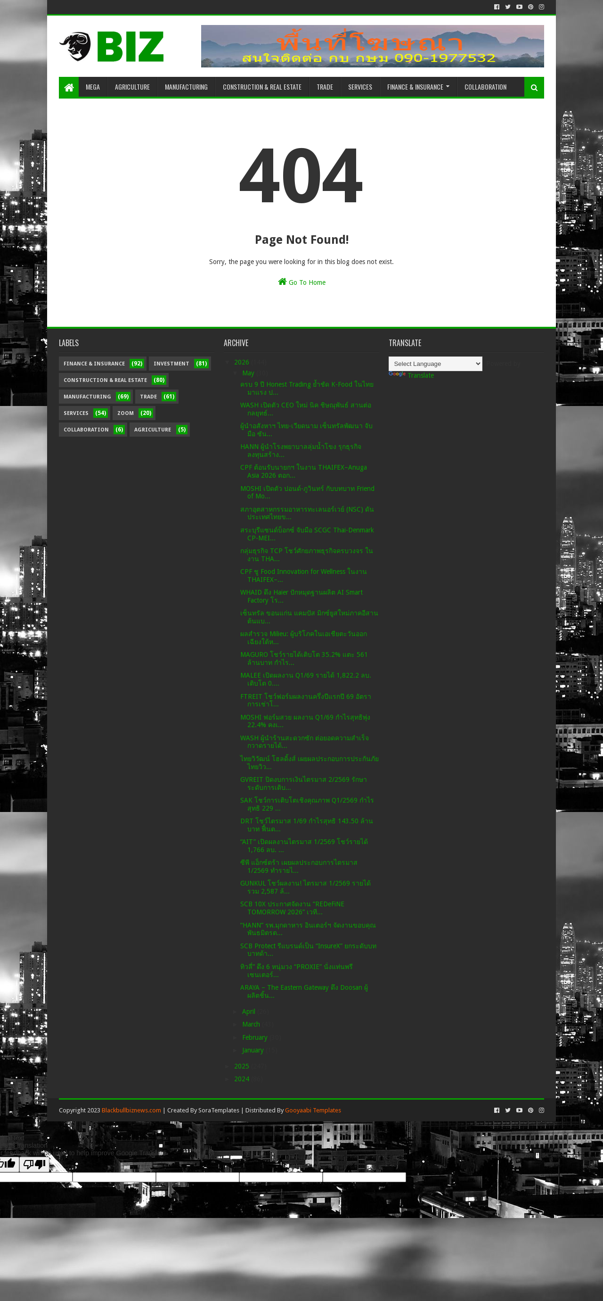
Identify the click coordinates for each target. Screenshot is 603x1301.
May (249, 373)
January (254, 1050)
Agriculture (132, 86)
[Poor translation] (34, 1164)
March (252, 1024)
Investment (171, 364)
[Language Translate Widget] (435, 363)
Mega (93, 86)
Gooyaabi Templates (313, 1110)
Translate (411, 375)
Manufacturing (186, 86)
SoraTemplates (218, 1110)
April (249, 1011)
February (255, 1037)
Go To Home (302, 281)
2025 (242, 1066)
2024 (242, 1079)
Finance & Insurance (415, 86)
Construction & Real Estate (262, 86)
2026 (242, 362)
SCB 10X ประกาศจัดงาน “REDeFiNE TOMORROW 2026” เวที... (292, 908)
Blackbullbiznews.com (131, 1110)
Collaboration (485, 86)
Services (360, 86)
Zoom (125, 413)
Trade (325, 86)
